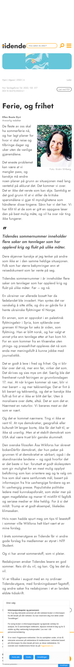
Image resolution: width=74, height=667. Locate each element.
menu (69, 45)
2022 (19, 79)
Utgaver (12, 79)
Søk (62, 45)
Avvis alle (15, 657)
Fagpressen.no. (47, 646)
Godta (28, 657)
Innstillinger (64, 665)
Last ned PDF (64, 89)
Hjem (4, 79)
